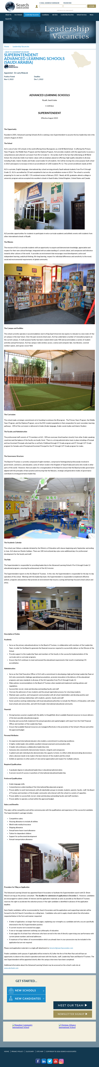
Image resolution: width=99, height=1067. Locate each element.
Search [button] (8, 19)
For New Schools (13, 988)
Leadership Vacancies (32, 15)
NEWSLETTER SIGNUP (73, 1014)
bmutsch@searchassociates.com (61, 948)
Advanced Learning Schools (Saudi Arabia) (34, 60)
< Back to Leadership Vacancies (16, 52)
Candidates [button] (45, 15)
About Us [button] (8, 15)
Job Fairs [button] (55, 15)
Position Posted (9, 77)
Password (67, 3)
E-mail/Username (49, 3)
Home (6, 1051)
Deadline (37, 77)
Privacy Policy (17, 1051)
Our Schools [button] (18, 15)
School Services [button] (82, 15)
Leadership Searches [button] (67, 15)
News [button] (91, 15)
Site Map (39, 1051)
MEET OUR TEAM (72, 1005)
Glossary (30, 1051)
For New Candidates (15, 996)
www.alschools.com (11, 968)
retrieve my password (65, 10)
